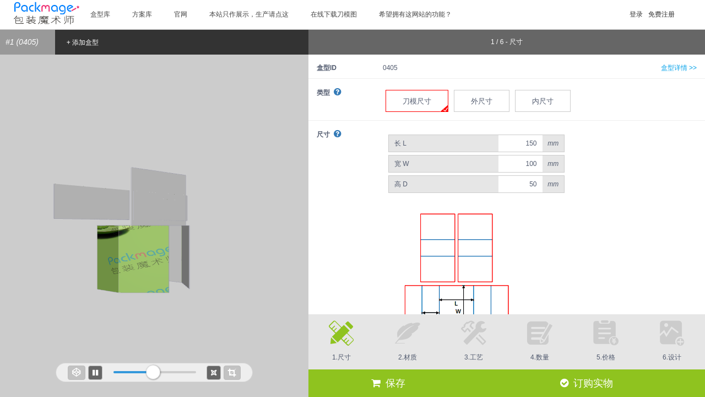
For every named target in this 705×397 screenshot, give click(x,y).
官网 (180, 14)
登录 (636, 14)
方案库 (142, 14)
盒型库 (100, 14)
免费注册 (661, 14)
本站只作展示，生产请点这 (249, 14)
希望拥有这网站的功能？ (415, 14)
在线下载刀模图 (334, 14)
